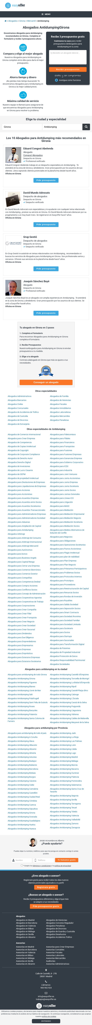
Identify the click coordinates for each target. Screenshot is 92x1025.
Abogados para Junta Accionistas (65, 478)
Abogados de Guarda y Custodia (60, 931)
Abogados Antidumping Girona (21, 678)
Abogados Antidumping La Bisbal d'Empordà (70, 682)
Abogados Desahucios (56, 934)
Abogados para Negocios (61, 537)
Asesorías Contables (55, 950)
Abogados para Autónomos (20, 550)
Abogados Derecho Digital (19, 462)
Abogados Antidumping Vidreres (64, 714)
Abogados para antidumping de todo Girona (27, 674)
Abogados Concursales (18, 408)
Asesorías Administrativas (57, 964)
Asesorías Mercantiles (56, 958)
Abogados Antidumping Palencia (64, 777)
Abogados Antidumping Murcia (64, 765)
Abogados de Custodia (18, 416)
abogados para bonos (17, 554)
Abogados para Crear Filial (19, 613)
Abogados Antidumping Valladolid (65, 819)
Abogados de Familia (59, 396)
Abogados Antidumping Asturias (22, 757)
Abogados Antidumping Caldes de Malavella (69, 718)
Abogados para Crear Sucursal (21, 629)
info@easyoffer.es (46, 996)
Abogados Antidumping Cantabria (23, 789)
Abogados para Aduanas (19, 522)
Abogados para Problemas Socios (65, 572)
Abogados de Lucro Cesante (20, 470)
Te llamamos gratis (67, 860)
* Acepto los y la (46, 866)
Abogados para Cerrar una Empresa (24, 566)
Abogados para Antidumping (20, 530)
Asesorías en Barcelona (26, 950)
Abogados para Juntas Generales (65, 494)
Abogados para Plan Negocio (63, 565)
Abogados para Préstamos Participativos (68, 569)
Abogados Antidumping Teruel (63, 807)
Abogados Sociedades (60, 664)
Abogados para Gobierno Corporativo (66, 462)
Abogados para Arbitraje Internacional (25, 542)
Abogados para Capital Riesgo (21, 562)
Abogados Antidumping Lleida (63, 749)
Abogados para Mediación (61, 510)
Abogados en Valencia (26, 926)
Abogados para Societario (61, 628)
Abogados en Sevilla (25, 934)
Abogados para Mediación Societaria (66, 522)
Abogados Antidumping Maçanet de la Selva (69, 722)
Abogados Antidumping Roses (21, 706)
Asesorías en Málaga (25, 958)
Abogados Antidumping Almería (22, 753)
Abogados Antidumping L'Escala (64, 698)
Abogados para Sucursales (62, 640)
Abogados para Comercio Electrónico (24, 570)
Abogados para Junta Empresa (64, 482)
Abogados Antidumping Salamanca (65, 785)
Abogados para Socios (60, 632)
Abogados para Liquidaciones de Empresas (27, 486)
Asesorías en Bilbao (24, 955)
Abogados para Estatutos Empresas (24, 657)
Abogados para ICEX (59, 466)
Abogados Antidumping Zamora (64, 823)
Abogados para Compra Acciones (22, 586)
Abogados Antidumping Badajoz (22, 761)
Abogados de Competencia (20, 442)
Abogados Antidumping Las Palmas (66, 741)
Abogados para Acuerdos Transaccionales (26, 510)
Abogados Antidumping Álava (21, 741)
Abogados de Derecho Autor (20, 458)
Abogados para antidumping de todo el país (27, 733)
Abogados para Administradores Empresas (27, 514)
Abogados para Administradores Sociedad (26, 518)
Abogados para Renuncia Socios (64, 592)
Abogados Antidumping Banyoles (22, 710)
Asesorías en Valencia (25, 952)
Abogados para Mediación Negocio (65, 518)
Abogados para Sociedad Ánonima (65, 616)
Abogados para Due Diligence (21, 637)
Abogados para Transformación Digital (67, 644)
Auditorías (50, 961)
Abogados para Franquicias (62, 446)
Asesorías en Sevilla (24, 961)
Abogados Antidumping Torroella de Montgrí (69, 678)
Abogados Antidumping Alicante (22, 749)
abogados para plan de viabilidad (64, 557)
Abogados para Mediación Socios (65, 526)
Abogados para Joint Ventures (63, 474)
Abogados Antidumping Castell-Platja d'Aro (69, 690)
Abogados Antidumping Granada (22, 817)
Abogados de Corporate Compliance (24, 454)
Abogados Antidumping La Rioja (64, 737)
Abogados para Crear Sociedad (21, 625)
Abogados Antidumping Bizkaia (22, 773)
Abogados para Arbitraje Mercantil (23, 546)
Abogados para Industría (61, 470)
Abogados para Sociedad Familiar (65, 620)
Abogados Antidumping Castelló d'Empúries (69, 674)
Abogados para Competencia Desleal (24, 582)
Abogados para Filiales (60, 438)
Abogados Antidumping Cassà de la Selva (68, 702)
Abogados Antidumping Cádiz (21, 785)
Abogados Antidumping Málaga (64, 761)
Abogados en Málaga (25, 931)
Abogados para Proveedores (62, 584)
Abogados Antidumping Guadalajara (24, 821)
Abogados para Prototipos (62, 580)
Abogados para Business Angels (22, 558)
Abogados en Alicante (25, 937)
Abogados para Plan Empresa (63, 561)
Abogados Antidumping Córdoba (22, 801)
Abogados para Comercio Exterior (23, 574)
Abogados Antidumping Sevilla (63, 800)
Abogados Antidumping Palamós (22, 714)
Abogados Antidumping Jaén (63, 733)
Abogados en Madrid (25, 920)
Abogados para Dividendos (20, 633)
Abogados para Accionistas (20, 494)
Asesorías (20, 943)
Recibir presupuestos (67, 69)
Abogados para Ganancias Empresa (66, 458)
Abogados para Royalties (61, 600)
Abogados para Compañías (20, 578)
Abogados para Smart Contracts (64, 612)
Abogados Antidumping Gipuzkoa (23, 809)
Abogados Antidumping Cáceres (22, 781)
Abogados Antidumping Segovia (64, 796)
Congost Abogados (33, 155)
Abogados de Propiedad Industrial (65, 652)
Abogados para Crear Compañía (22, 609)
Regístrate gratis (46, 887)
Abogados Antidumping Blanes (21, 686)
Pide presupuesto (46, 180)
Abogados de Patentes (60, 648)
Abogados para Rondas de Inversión (66, 596)
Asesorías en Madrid (25, 947)
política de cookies (49, 1016)
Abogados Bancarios (17, 400)
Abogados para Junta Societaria (64, 486)
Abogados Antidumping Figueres (22, 682)
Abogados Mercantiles (60, 416)
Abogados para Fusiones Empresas (65, 454)
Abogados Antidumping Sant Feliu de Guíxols (28, 702)
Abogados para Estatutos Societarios (24, 661)
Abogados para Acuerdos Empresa (23, 498)
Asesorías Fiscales (54, 952)
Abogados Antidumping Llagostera (65, 710)
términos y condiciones (42, 866)
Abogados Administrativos (19, 396)
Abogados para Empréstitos (20, 653)
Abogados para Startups (61, 636)
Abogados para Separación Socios (65, 608)
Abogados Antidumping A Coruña (22, 737)
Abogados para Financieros (62, 442)
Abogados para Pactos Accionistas (65, 549)
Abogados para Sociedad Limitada (65, 624)
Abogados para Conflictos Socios (22, 590)
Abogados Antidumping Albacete (22, 745)
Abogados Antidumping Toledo (63, 811)
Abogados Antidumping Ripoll (63, 686)
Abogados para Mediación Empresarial (67, 514)
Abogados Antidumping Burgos (22, 777)
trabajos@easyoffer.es (46, 999)
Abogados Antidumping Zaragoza (65, 827)
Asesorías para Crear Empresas (60, 947)
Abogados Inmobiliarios (60, 408)
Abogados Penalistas (59, 420)
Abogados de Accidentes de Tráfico (23, 412)
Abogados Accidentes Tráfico (59, 937)
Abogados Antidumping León (63, 745)
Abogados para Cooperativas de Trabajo (25, 601)
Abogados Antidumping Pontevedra (66, 781)
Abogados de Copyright (18, 450)
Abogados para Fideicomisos (63, 434)
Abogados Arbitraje (16, 534)
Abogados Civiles (15, 404)
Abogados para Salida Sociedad (64, 604)
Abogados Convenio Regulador (60, 923)
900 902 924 (46, 988)
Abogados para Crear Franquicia (22, 617)
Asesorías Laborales (55, 955)
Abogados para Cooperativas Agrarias (25, 598)
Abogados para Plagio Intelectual (64, 553)
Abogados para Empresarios (20, 645)
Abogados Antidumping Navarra (64, 769)
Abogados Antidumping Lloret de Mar (24, 690)
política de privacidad (62, 866)
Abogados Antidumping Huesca (22, 829)
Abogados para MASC (60, 506)
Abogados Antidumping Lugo (63, 753)
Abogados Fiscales (58, 404)
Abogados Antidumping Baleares (22, 765)
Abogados (20, 916)
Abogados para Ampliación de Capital (24, 526)
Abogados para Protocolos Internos (66, 576)
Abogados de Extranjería (18, 424)
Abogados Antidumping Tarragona (65, 804)
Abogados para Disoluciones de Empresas (26, 482)
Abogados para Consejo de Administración (26, 594)
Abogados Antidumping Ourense (64, 773)
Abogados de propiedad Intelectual (23, 478)
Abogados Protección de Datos (63, 656)
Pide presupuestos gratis (46, 906)
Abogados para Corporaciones (21, 605)
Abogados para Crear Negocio (21, 621)
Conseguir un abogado (45, 382)
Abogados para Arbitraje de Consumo (24, 538)
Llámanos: (46, 985)
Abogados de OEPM (16, 474)
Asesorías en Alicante (25, 964)
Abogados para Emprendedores (22, 641)
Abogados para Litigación (61, 502)
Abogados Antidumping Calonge (64, 694)
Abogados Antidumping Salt (20, 694)
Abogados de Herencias (60, 400)
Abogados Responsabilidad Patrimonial (67, 660)
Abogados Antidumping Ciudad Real (24, 797)
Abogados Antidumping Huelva (21, 825)
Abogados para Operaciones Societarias (68, 545)
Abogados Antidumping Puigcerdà (65, 706)
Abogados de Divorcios (18, 420)
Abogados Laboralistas (60, 412)
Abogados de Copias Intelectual (22, 446)
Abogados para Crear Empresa (21, 438)
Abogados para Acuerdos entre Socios (25, 502)
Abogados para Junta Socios (63, 490)
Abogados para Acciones (19, 490)
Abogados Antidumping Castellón (22, 793)
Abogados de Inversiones (19, 466)
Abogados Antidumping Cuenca (22, 805)
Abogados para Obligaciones (63, 541)
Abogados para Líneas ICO (62, 498)
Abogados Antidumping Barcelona (23, 769)
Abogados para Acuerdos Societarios (24, 506)
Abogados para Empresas (19, 649)
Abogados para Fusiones (61, 450)
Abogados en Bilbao (25, 928)
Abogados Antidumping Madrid (64, 757)
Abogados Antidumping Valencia (64, 815)
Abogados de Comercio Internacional (24, 434)
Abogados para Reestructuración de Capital (69, 588)
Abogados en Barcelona (26, 923)
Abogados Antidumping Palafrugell (23, 698)
